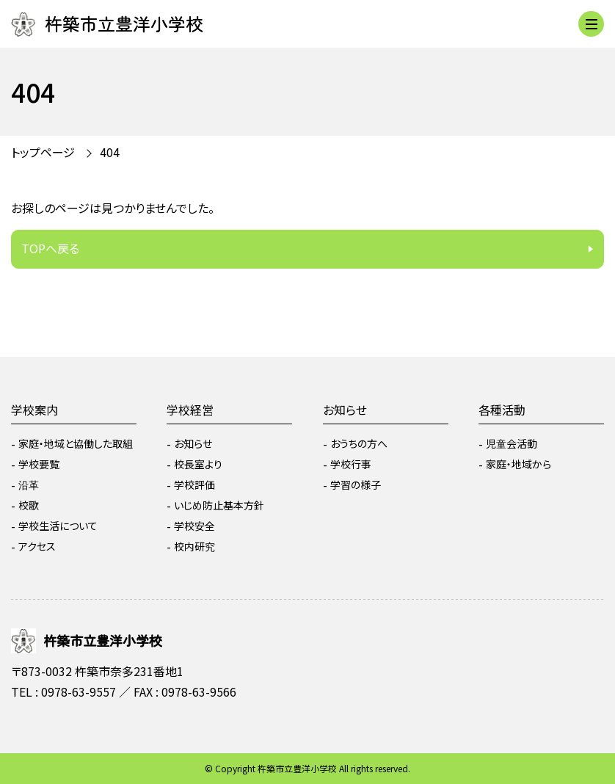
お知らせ (193, 443)
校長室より (198, 464)
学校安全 (194, 525)
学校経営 (190, 409)
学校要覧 (38, 464)
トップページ (43, 152)
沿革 (28, 484)
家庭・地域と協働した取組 (75, 443)
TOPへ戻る (50, 248)
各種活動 (501, 409)
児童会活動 (511, 443)
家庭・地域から (518, 464)
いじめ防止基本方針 (219, 505)
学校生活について (58, 525)
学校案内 (34, 409)
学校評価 (194, 484)
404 (110, 152)
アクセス (37, 546)
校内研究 (194, 546)
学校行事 (350, 464)
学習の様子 (355, 484)
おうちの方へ (358, 443)
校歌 (28, 505)
